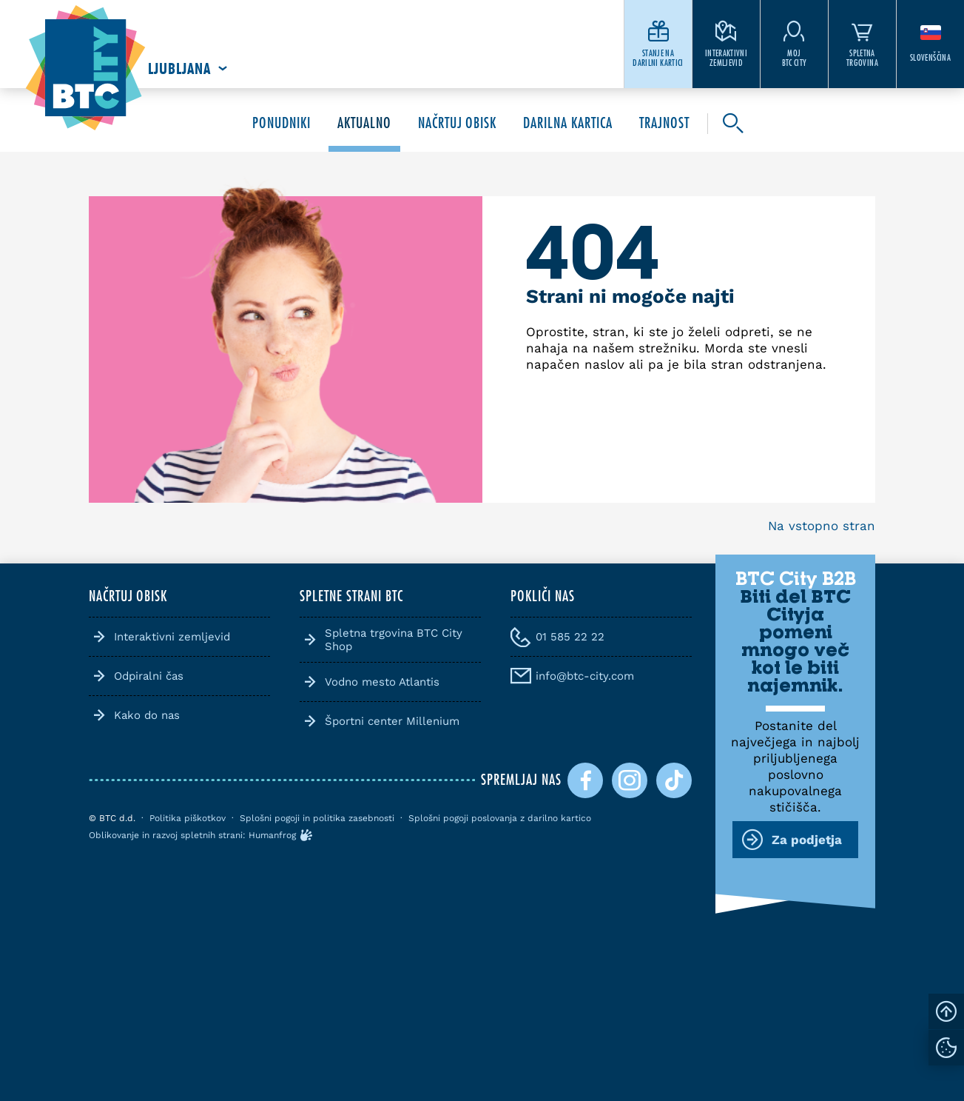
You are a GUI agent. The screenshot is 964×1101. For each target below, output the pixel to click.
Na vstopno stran (821, 525)
